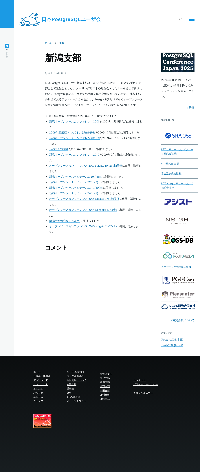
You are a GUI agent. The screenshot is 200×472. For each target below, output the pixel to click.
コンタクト (139, 380)
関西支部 (105, 386)
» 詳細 (190, 107)
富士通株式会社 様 (171, 173)
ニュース (38, 397)
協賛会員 (71, 384)
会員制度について (76, 380)
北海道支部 (106, 374)
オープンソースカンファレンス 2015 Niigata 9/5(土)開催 (84, 198)
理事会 (70, 388)
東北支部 (105, 378)
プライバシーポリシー (145, 384)
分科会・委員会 (41, 376)
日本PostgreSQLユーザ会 (71, 19)
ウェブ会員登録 (75, 376)
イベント (38, 388)
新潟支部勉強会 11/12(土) (64, 221)
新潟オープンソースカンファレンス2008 (74, 121)
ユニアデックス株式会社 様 (176, 267)
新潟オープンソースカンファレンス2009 (74, 138)
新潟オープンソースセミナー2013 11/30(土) (76, 187)
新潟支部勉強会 (58, 149)
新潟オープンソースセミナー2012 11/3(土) (75, 182)
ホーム (48, 43)
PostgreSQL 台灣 (172, 345)
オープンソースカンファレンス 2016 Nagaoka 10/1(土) (83, 209)
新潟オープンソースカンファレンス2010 (74, 154)
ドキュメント (40, 384)
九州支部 (105, 394)
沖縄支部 (105, 399)
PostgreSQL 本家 (172, 339)
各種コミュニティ (143, 392)
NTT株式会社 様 (170, 163)
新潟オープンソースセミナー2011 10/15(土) (75, 176)
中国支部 (105, 390)
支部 (61, 43)
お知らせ (38, 392)
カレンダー (39, 401)
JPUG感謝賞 (74, 397)
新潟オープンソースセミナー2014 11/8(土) (75, 193)
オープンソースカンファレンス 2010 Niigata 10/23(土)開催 (85, 165)
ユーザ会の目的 (75, 372)
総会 (69, 392)
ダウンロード (40, 380)
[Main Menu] (185, 19)
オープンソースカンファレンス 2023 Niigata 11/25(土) (83, 226)
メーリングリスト (76, 401)
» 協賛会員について (182, 320)
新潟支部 (105, 382)
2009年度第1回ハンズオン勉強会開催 (72, 132)
